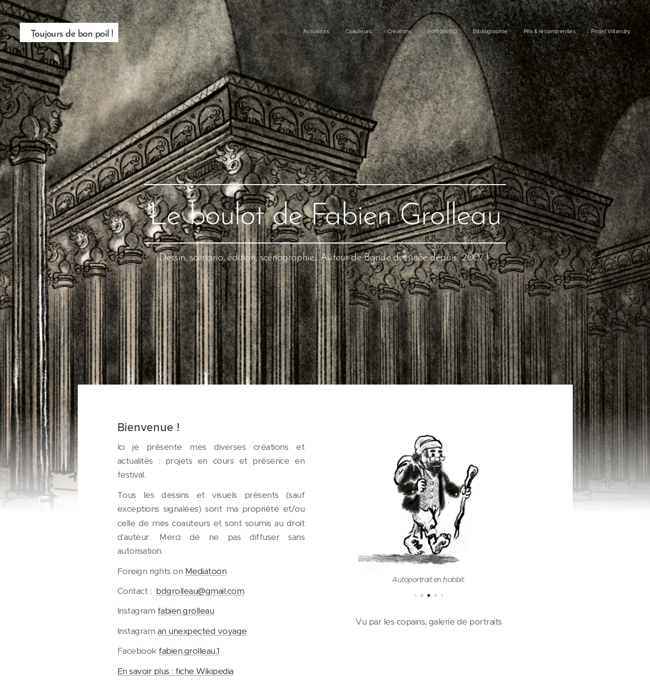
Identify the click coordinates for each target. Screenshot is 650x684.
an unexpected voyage (202, 630)
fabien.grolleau (185, 610)
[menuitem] (522, 32)
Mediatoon (205, 570)
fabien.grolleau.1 (188, 650)
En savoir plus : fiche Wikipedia (175, 670)
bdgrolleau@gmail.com (200, 591)
